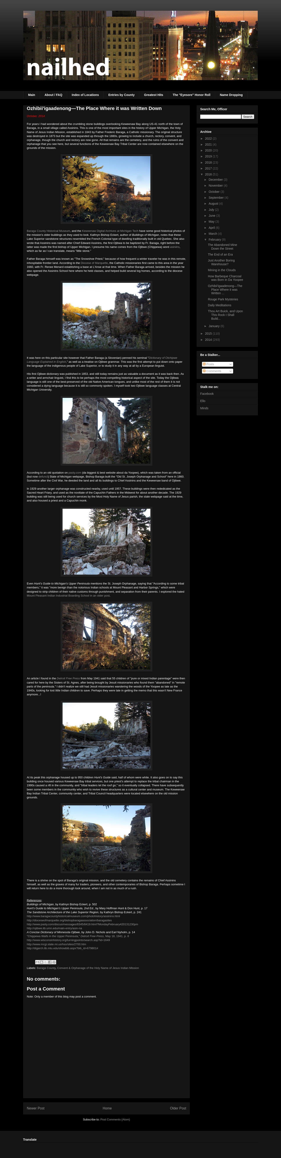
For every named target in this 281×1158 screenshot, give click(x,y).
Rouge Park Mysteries (223, 299)
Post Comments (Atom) (115, 1119)
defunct (43, 476)
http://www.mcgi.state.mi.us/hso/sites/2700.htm (56, 944)
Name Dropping (231, 95)
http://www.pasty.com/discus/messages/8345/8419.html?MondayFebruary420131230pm (82, 924)
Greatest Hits (153, 95)
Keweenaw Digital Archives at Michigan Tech (110, 231)
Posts (208, 364)
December (216, 179)
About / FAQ (53, 95)
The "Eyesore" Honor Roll (191, 95)
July (212, 209)
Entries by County (121, 95)
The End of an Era (220, 254)
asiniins (174, 247)
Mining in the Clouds (222, 270)
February (215, 239)
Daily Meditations (219, 305)
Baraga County (46, 968)
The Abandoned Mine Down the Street (222, 246)
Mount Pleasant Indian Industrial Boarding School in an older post (68, 595)
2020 (209, 150)
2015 (209, 333)
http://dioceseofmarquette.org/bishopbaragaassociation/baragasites (69, 920)
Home (107, 1108)
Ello (202, 401)
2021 (209, 144)
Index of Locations (85, 95)
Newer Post (36, 1108)
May (212, 221)
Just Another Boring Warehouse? (221, 262)
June (212, 215)
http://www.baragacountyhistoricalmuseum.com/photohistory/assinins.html (73, 916)
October (214, 191)
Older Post (178, 1108)
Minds (204, 408)
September (216, 197)
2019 (209, 156)
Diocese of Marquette (94, 263)
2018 (209, 162)
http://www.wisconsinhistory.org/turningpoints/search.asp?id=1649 (68, 940)
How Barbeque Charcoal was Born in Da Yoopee (225, 278)
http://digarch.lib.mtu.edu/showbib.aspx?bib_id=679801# (62, 948)
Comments (212, 371)
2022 (209, 138)
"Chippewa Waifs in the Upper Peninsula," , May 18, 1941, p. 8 (78, 936)
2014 (209, 339)
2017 (209, 168)
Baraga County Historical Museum (48, 231)
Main (31, 95)
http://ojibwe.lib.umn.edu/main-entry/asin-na (54, 928)
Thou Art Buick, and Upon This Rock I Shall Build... (225, 314)
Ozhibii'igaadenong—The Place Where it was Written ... (225, 289)
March (213, 233)
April (212, 227)
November (216, 185)
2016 (209, 174)
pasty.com (74, 472)
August (214, 203)
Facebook (207, 393)
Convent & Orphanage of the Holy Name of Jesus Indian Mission (98, 968)
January (214, 326)
